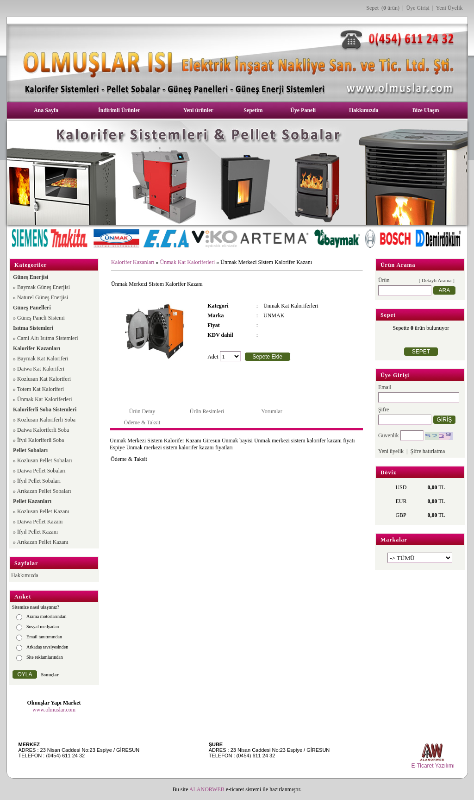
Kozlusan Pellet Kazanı (43, 511)
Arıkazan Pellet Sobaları (44, 491)
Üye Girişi (417, 8)
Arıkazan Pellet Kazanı (42, 542)
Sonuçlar (50, 674)
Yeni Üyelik (449, 8)
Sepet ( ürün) (382, 8)
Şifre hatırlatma (427, 451)
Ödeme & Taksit (142, 422)
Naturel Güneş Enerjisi (42, 297)
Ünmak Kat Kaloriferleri (44, 399)
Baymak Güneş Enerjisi (43, 287)
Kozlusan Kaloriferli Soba (46, 419)
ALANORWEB (207, 789)
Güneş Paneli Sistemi (41, 318)
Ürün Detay (142, 411)
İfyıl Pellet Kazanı (37, 532)
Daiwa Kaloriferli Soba (43, 430)
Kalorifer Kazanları (133, 262)
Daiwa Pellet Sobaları (41, 470)
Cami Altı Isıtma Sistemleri (47, 338)
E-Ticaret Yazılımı (433, 765)
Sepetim (252, 110)
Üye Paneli (303, 110)
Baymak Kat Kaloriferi (43, 358)
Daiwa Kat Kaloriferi (40, 368)
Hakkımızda (363, 110)
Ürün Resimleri (207, 411)
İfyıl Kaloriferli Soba (40, 440)
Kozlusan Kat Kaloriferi (44, 379)
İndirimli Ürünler (119, 110)
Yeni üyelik (391, 451)
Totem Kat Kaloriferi (40, 389)
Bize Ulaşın (425, 110)
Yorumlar (271, 411)
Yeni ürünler (198, 110)
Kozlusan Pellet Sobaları (44, 460)
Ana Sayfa (46, 110)
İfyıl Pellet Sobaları (39, 481)
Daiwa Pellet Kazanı (40, 521)
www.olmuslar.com (53, 709)
